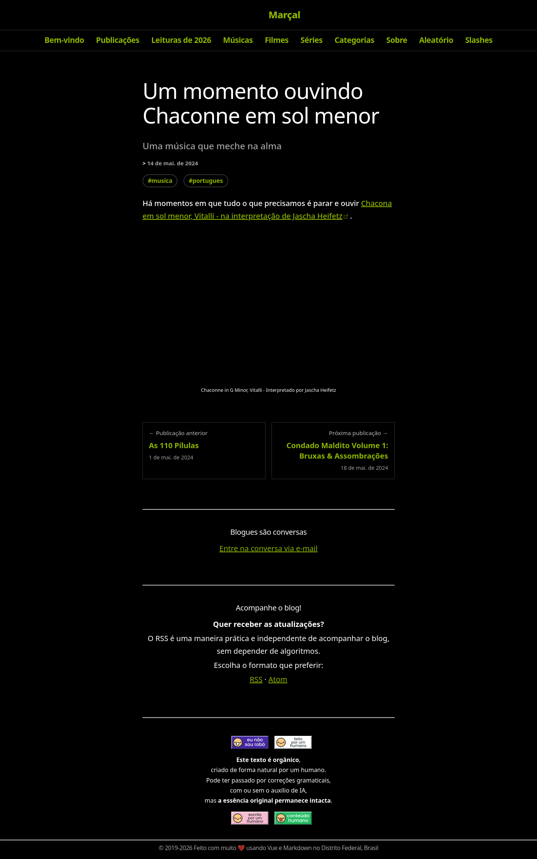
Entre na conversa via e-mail (268, 548)
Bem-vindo (64, 40)
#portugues (206, 181)
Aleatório (436, 40)
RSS (256, 679)
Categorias (354, 40)
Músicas (238, 40)
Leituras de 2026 (181, 40)
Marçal (284, 15)
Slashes (478, 40)
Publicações (117, 40)
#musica (160, 181)
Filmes (277, 40)
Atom (278, 679)
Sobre (396, 40)
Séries (312, 40)
